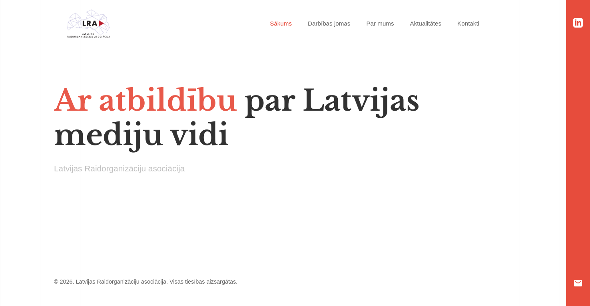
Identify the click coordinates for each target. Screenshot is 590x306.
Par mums (380, 23)
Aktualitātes (426, 23)
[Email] (578, 283)
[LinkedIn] (578, 23)
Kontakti (468, 23)
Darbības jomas (329, 23)
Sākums (281, 23)
